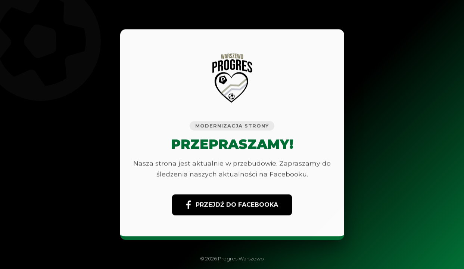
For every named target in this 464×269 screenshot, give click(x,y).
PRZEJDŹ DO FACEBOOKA (232, 205)
